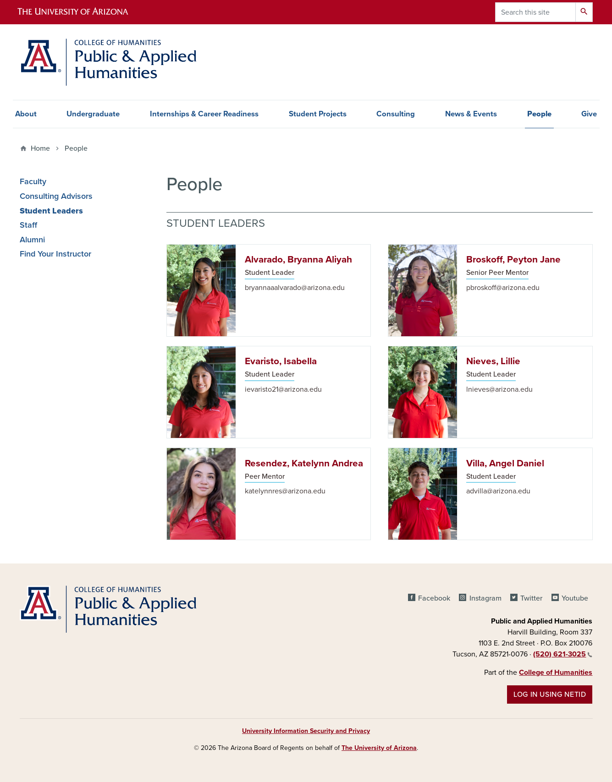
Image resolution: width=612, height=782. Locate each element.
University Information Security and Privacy (306, 731)
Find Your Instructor (55, 254)
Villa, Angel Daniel (505, 463)
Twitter (531, 598)
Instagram (485, 598)
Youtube (575, 598)
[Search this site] (535, 12)
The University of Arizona (379, 748)
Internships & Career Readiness (204, 114)
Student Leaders (51, 211)
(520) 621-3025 (562, 654)
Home (40, 148)
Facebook (434, 598)
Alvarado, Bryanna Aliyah (298, 259)
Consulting (395, 114)
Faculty (33, 181)
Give (589, 114)
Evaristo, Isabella (281, 361)
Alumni (32, 240)
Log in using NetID (549, 694)
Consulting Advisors (56, 196)
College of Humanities (555, 672)
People (76, 148)
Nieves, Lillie (493, 361)
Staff (28, 225)
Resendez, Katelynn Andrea (304, 463)
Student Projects (318, 114)
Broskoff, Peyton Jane (513, 259)
